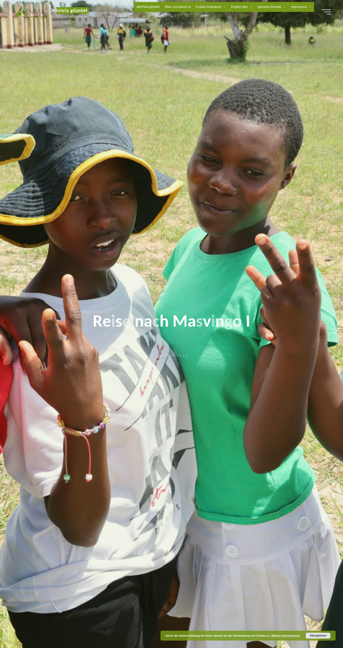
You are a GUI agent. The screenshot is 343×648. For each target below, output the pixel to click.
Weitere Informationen (285, 635)
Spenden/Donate (272, 7)
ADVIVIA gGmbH (148, 7)
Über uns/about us (178, 7)
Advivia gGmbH (72, 11)
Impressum (301, 7)
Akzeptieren (318, 635)
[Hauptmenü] (324, 12)
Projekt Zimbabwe (211, 7)
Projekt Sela (242, 7)
